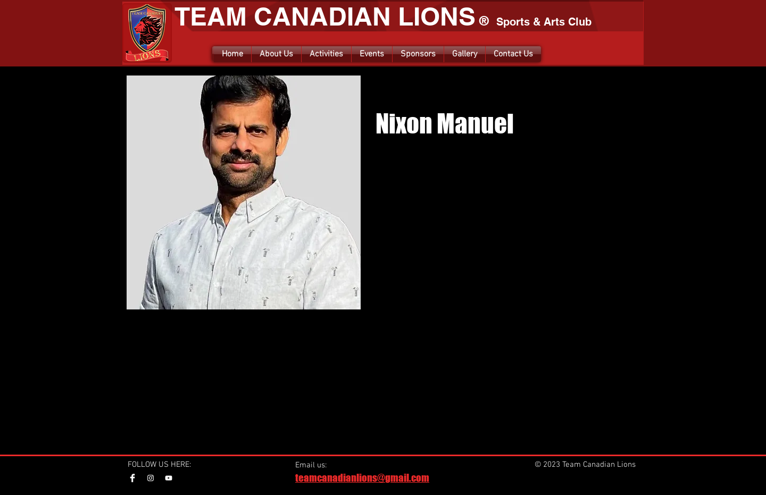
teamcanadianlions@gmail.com (362, 478)
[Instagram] (150, 478)
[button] (326, 54)
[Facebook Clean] (132, 478)
